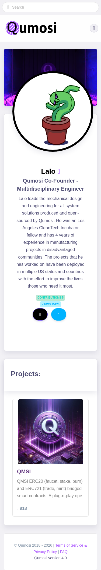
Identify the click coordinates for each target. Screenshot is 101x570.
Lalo (49, 171)
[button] (94, 28)
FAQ (64, 552)
